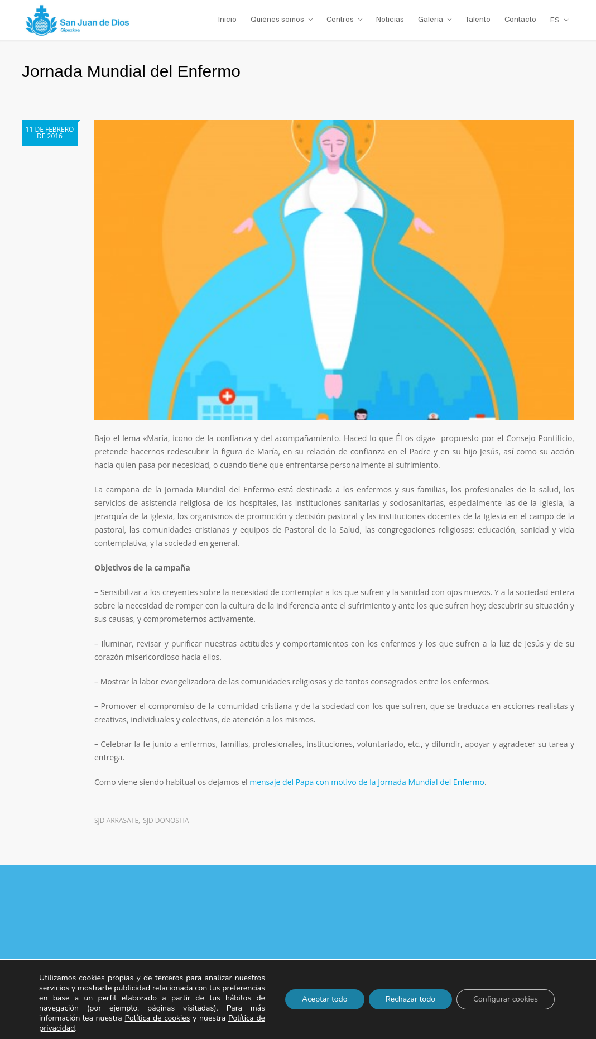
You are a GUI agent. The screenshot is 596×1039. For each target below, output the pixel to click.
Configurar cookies (505, 999)
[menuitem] (559, 20)
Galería (430, 19)
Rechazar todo (411, 999)
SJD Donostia (166, 820)
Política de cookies (157, 1018)
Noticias (390, 19)
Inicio (227, 19)
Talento (478, 19)
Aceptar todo (325, 999)
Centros (340, 19)
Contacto (520, 19)
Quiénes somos (277, 19)
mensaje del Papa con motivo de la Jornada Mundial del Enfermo (366, 782)
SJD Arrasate (116, 820)
